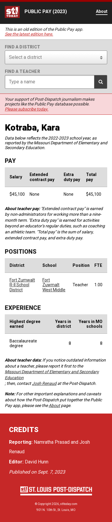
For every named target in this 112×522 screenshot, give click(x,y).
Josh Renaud (44, 383)
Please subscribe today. (26, 109)
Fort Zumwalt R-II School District (22, 285)
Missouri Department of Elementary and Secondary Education (52, 374)
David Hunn (36, 462)
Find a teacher (22, 71)
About (54, 405)
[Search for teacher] (56, 82)
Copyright (44, 504)
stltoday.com (68, 504)
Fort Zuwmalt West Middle (53, 285)
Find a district (22, 47)
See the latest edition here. (29, 34)
